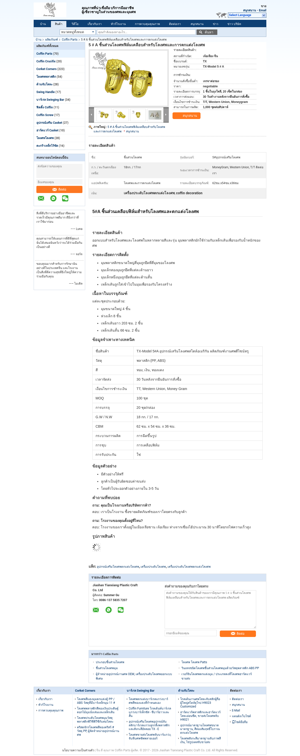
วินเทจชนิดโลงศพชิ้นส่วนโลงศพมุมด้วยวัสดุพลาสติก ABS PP (220, 668)
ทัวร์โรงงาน (118, 24)
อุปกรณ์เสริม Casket (49, 122)
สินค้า (58, 24)
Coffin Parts (69, 39)
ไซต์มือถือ (240, 722)
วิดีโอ (75, 24)
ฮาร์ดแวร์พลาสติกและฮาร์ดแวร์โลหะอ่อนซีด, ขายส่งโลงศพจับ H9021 (200, 715)
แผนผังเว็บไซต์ (241, 716)
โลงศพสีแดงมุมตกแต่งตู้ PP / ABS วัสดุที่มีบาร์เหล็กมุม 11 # (96, 701)
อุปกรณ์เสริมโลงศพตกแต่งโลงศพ (118, 566)
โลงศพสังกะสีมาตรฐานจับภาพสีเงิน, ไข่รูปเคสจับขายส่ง (200, 740)
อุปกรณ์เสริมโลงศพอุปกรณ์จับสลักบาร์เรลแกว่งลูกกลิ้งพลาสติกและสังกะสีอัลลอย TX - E (149, 725)
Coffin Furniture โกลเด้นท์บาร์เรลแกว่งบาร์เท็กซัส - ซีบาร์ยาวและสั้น (150, 712)
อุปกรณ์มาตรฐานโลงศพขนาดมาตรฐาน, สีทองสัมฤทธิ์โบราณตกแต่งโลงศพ (200, 729)
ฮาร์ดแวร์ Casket (47, 130)
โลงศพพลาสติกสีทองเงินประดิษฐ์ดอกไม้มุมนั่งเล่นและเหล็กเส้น (98, 710)
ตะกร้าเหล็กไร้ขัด (47, 145)
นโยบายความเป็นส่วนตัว (78, 750)
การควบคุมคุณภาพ (147, 24)
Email (262, 10)
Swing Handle (45, 92)
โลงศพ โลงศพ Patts (194, 662)
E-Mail (236, 710)
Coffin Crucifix (45, 61)
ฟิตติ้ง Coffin (44, 107)
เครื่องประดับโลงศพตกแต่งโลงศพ (189, 566)
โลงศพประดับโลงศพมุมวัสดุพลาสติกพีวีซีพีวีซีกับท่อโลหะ (95, 719)
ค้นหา (209, 32)
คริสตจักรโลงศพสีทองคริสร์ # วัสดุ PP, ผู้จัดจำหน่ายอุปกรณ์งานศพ (98, 731)
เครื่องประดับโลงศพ (153, 566)
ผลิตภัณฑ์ (51, 39)
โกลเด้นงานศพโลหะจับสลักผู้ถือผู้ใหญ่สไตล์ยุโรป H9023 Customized (200, 702)
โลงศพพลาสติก (46, 76)
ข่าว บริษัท (234, 24)
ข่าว (215, 24)
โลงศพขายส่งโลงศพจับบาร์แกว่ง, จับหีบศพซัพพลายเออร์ (150, 736)
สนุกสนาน (249, 10)
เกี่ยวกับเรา (95, 24)
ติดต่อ (59, 189)
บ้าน (43, 24)
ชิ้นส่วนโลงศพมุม (107, 668)
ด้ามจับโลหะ (44, 84)
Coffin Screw (44, 115)
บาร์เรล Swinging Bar (50, 99)
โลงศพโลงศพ (45, 138)
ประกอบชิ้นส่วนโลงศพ (110, 662)
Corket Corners (46, 69)
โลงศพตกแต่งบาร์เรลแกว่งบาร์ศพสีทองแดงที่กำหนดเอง (148, 701)
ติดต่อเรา (175, 24)
